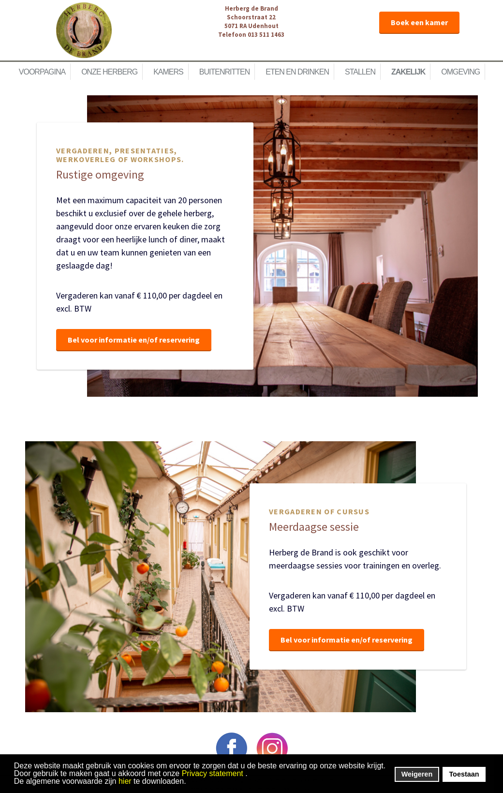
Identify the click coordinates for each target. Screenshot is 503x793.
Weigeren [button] (417, 774)
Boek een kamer (419, 22)
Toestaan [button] (464, 774)
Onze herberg (109, 72)
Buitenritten (224, 72)
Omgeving (460, 72)
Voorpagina (42, 72)
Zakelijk (408, 72)
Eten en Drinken (297, 72)
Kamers (168, 72)
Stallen (360, 72)
